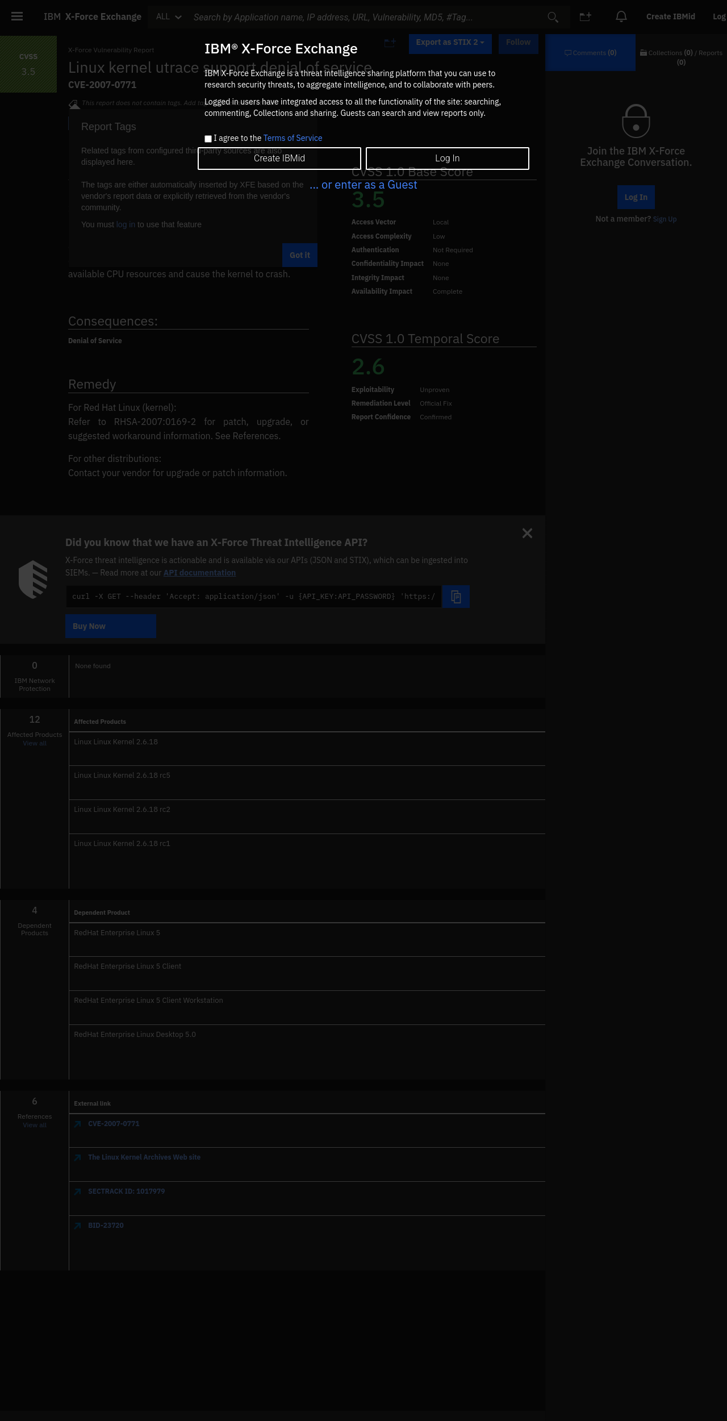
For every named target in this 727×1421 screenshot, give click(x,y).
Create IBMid (279, 158)
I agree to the (268, 138)
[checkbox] (208, 139)
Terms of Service (293, 138)
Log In (447, 158)
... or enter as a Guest (363, 184)
